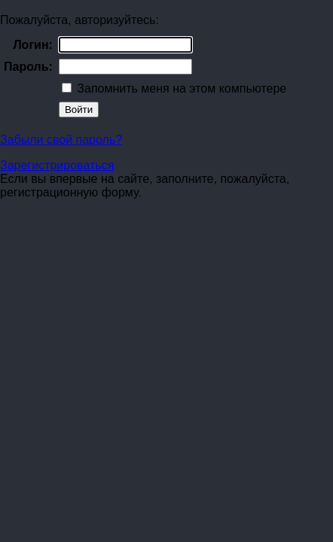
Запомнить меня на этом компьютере (180, 88)
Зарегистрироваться (57, 165)
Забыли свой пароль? (61, 139)
